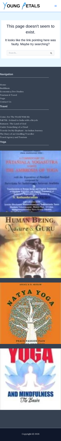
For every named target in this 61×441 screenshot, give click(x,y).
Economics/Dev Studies (12, 91)
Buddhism (5, 88)
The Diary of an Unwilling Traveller (17, 134)
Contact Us (5, 101)
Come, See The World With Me (15, 117)
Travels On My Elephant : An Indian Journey (21, 130)
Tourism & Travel (8, 95)
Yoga (2, 98)
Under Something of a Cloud (14, 127)
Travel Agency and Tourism (13, 137)
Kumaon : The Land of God (13, 123)
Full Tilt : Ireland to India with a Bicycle (19, 120)
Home (3, 84)
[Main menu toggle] (55, 6)
